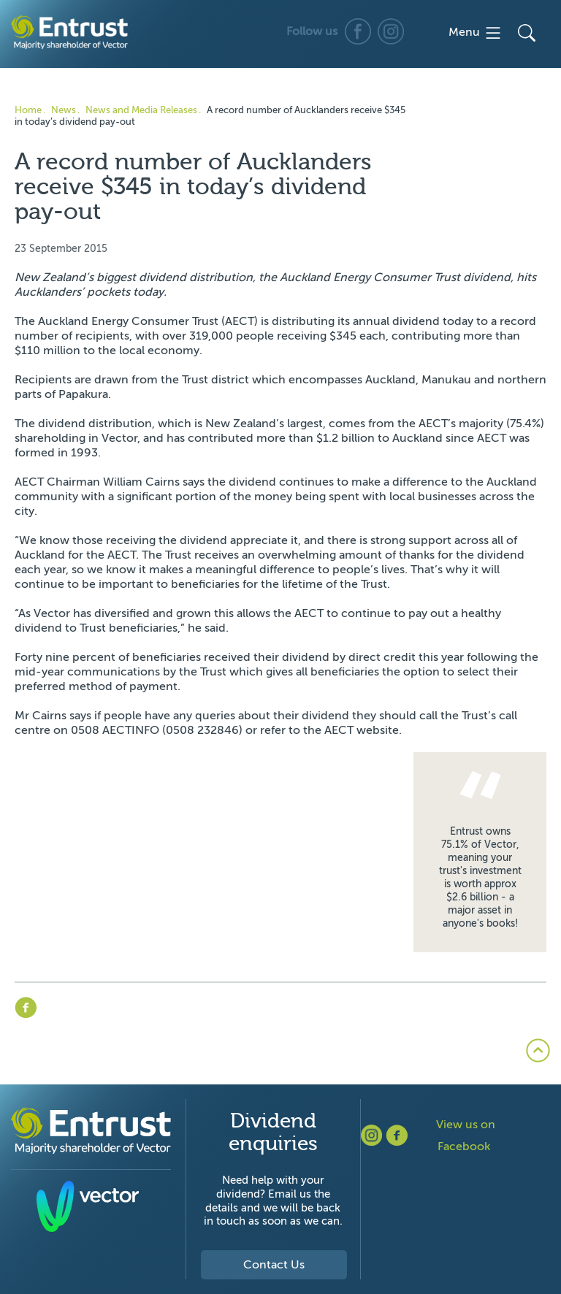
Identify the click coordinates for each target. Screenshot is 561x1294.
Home (28, 109)
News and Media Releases (141, 109)
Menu (476, 33)
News (63, 109)
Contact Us (274, 1264)
